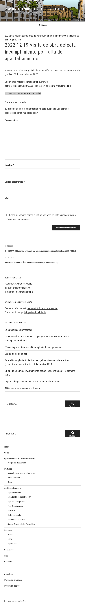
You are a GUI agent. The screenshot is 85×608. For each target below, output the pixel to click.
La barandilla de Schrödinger (18, 329)
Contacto (8, 561)
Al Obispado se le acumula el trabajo (22, 388)
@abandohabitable (21, 287)
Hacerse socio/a (14, 477)
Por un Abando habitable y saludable (37, 9)
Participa (8, 469)
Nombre (9, 165)
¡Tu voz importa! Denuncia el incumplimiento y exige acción (33, 347)
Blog (6, 555)
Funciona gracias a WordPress (15, 601)
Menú (43, 25)
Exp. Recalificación (15, 506)
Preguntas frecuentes (17, 462)
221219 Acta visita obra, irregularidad (23, 93)
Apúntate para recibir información (21, 473)
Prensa (10, 534)
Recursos (8, 530)
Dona (10, 482)
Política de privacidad (13, 580)
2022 (7, 35)
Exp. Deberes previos (16, 501)
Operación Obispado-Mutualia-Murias (19, 458)
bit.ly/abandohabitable (35, 312)
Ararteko (11, 510)
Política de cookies (12, 586)
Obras (6, 452)
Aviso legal (8, 574)
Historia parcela (14, 515)
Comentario (11, 120)
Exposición (12, 543)
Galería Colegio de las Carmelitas (21, 524)
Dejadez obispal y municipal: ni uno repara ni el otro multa (32, 381)
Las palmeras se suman (16, 353)
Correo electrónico (15, 181)
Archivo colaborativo (12, 488)
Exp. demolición (14, 492)
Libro (10, 539)
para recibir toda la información (42, 308)
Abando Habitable (23, 283)
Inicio (6, 447)
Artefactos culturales (16, 519)
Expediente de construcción (35, 35)
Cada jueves (9, 550)
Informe (17, 39)
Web (7, 198)
